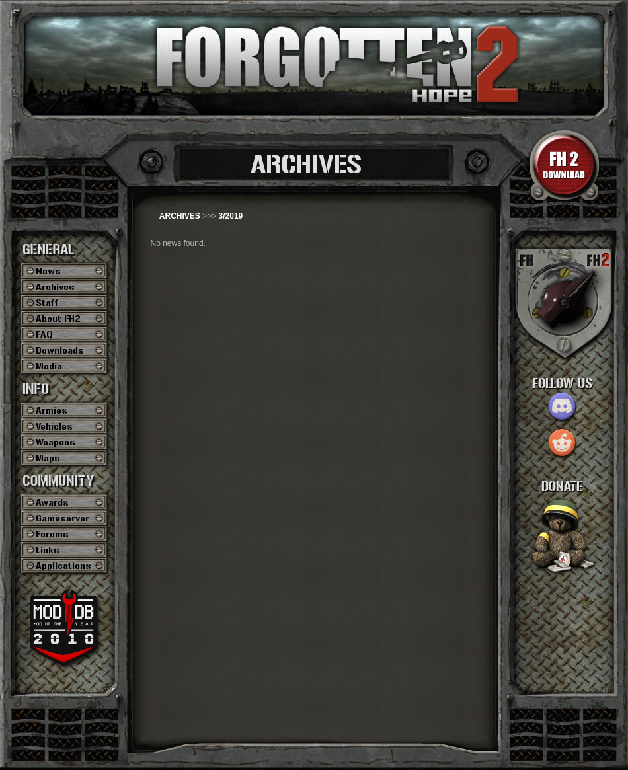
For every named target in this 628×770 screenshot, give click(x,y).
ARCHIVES (179, 216)
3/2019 (231, 216)
